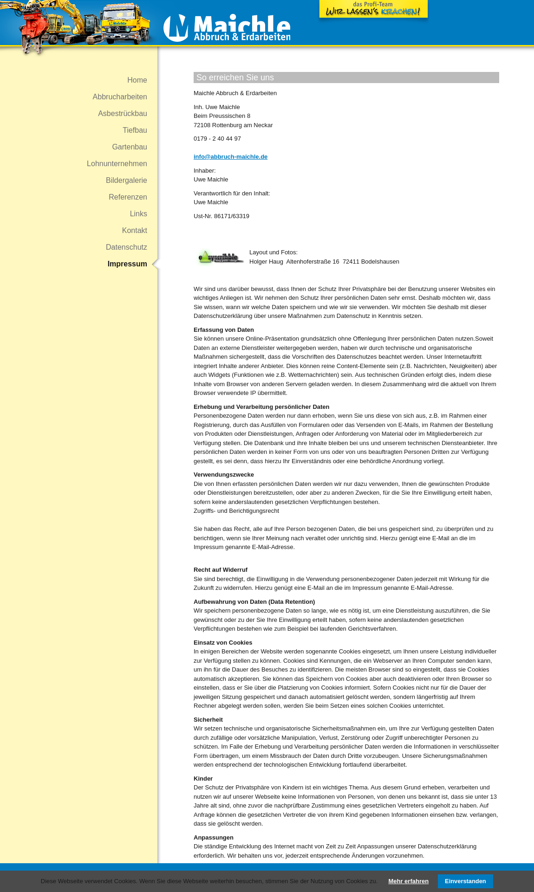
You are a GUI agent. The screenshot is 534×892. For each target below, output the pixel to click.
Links (138, 214)
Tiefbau (135, 130)
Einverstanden (465, 881)
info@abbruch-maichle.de (230, 156)
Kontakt (134, 230)
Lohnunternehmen (117, 164)
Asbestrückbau (122, 113)
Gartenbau (129, 147)
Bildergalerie (126, 180)
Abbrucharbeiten (120, 97)
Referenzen (128, 197)
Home (137, 80)
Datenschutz (126, 247)
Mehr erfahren (408, 881)
